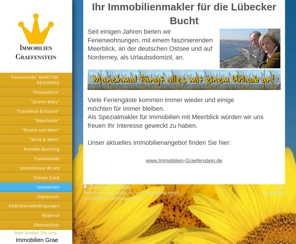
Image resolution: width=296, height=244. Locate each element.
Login (280, 187)
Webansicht (274, 192)
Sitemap (123, 187)
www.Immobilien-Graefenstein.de (184, 161)
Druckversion (98, 187)
